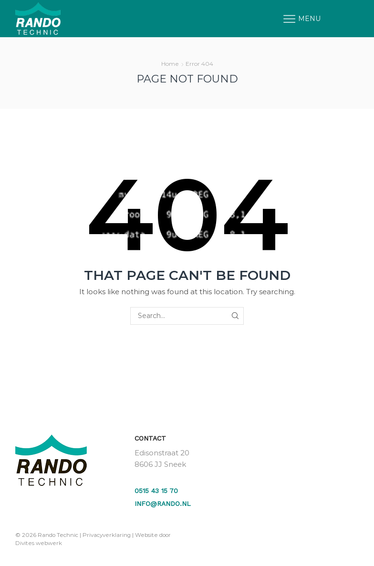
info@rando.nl (163, 503)
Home (170, 63)
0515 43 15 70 (156, 490)
